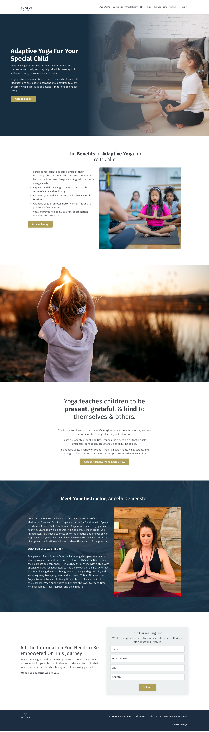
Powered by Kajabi (180, 725)
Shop (143, 7)
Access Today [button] (24, 99)
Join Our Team (160, 7)
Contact (173, 7)
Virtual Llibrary (132, 7)
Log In (184, 7)
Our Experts (118, 7)
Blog (150, 7)
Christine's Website (120, 717)
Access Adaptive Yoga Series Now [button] (104, 462)
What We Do (104, 7)
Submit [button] (147, 688)
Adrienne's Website (146, 717)
